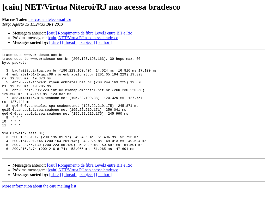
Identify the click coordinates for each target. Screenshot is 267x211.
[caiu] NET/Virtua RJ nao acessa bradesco (83, 38)
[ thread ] (69, 42)
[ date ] (55, 42)
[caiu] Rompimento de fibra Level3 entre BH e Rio (89, 33)
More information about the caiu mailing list (39, 206)
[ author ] (104, 42)
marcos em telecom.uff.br (49, 19)
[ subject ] (86, 42)
